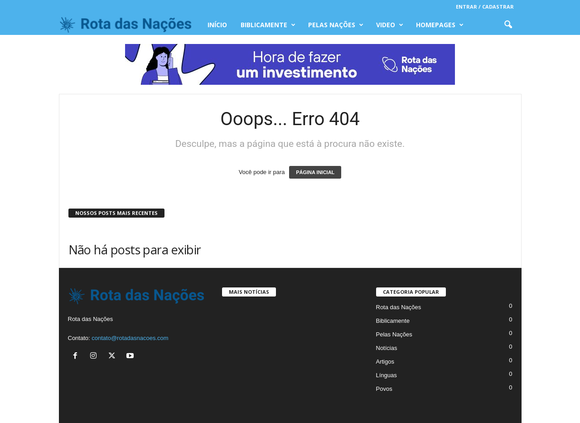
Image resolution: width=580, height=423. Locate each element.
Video (389, 25)
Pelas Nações (335, 25)
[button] (508, 25)
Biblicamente (268, 25)
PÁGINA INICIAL (315, 172)
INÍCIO (217, 24)
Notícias (386, 348)
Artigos (385, 361)
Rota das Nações (398, 307)
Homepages (440, 25)
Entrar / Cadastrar (485, 6)
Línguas (386, 375)
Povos (384, 388)
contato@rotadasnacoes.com (130, 338)
